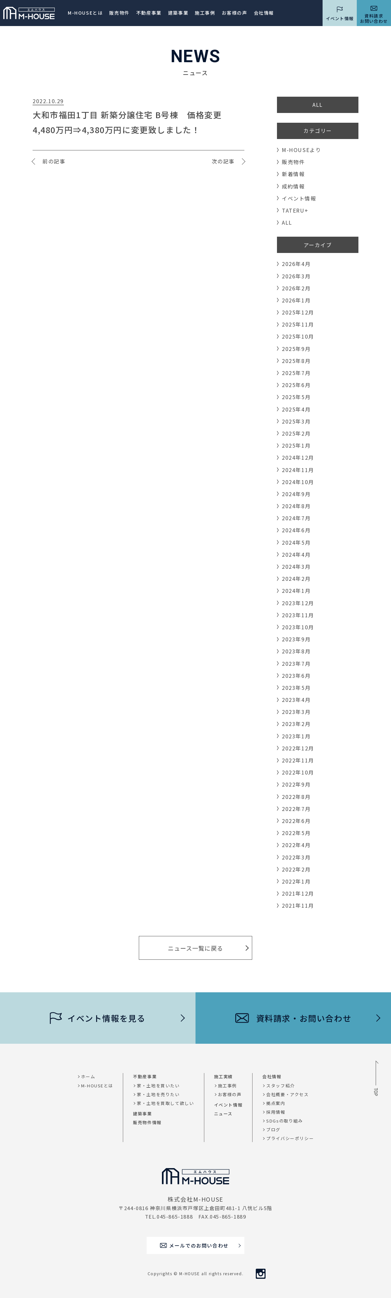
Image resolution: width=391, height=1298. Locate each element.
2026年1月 (296, 300)
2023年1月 (296, 736)
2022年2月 (296, 869)
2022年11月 (298, 760)
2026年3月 (296, 276)
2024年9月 (296, 494)
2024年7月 (296, 518)
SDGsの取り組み (284, 1121)
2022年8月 (296, 797)
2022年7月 (296, 809)
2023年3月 (296, 712)
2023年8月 (296, 651)
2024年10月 (298, 482)
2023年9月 (296, 639)
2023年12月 (298, 603)
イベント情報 (299, 198)
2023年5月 (296, 687)
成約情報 (293, 186)
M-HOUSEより (301, 150)
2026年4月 (296, 264)
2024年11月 (298, 470)
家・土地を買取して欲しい (165, 1103)
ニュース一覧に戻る (195, 948)
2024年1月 (296, 590)
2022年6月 (296, 821)
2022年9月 (296, 784)
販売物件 (119, 12)
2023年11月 (298, 615)
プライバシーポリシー (290, 1138)
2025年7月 (296, 373)
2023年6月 (296, 675)
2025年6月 (296, 385)
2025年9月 (296, 349)
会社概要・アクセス (287, 1094)
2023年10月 (298, 627)
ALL (317, 104)
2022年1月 (296, 881)
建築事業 (178, 12)
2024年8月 (296, 506)
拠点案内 (275, 1103)
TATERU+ (295, 210)
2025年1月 (296, 445)
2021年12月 (298, 893)
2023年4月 (296, 700)
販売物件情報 (147, 1122)
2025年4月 (296, 409)
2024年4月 (296, 554)
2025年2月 (296, 433)
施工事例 (205, 12)
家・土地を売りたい (158, 1094)
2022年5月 (296, 833)
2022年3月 (296, 857)
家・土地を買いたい (158, 1085)
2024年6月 (296, 530)
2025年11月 (298, 324)
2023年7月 (296, 663)
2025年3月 (296, 421)
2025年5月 (296, 397)
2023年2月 (296, 724)
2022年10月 (298, 772)
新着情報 (293, 174)
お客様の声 (230, 1094)
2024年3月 (296, 566)
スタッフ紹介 (280, 1085)
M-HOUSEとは (85, 12)
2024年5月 (296, 542)
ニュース (223, 1113)
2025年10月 (298, 336)
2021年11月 (298, 905)
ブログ (273, 1129)
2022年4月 (296, 845)
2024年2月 (296, 578)
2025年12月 (298, 312)
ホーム (88, 1076)
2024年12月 (298, 457)
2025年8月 (296, 361)
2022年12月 (298, 748)
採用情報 (275, 1112)
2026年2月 (296, 288)
